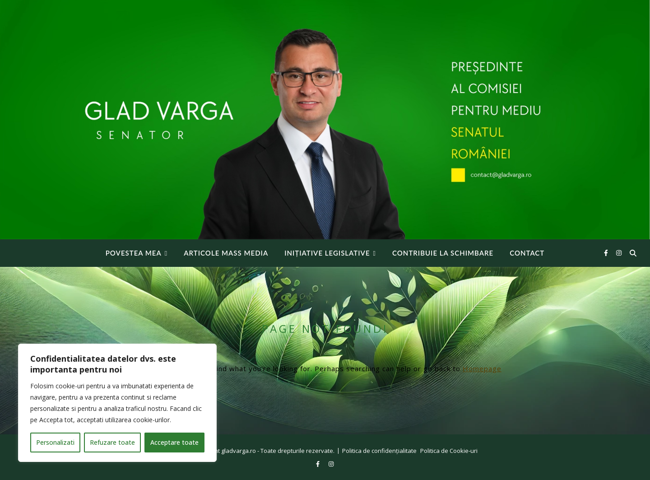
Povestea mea (134, 253)
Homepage (482, 368)
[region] (117, 403)
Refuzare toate (112, 442)
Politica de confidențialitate (379, 451)
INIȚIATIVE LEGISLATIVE (327, 253)
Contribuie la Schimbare (442, 253)
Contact (527, 253)
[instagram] (619, 252)
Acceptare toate (174, 442)
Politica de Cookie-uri (449, 451)
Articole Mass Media (226, 253)
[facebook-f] (607, 252)
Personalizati (55, 442)
